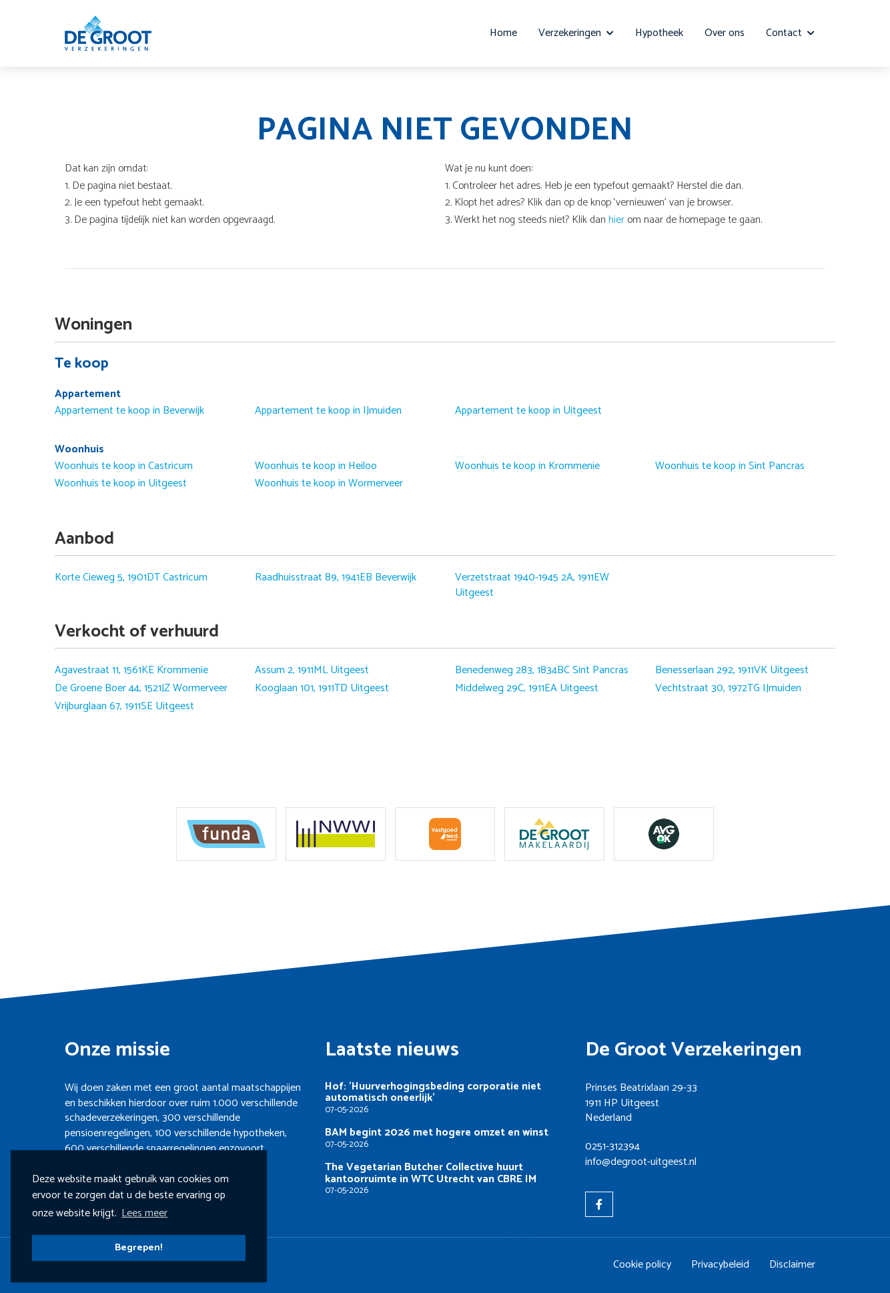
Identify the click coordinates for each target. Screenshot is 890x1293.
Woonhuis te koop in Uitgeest (121, 483)
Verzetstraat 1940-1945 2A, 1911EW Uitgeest (532, 585)
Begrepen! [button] (139, 1248)
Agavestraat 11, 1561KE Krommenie (131, 670)
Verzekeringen (576, 33)
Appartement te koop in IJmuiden (328, 411)
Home (503, 33)
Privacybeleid (720, 1265)
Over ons (725, 33)
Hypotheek (659, 33)
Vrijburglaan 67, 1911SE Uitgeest (124, 706)
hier (616, 220)
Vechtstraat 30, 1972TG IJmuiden (728, 688)
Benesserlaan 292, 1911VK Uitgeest (732, 670)
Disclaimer (792, 1265)
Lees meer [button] (144, 1213)
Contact (790, 33)
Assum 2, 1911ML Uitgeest (312, 670)
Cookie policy (642, 1265)
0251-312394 (612, 1147)
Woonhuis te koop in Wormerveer (329, 483)
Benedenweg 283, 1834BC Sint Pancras (541, 670)
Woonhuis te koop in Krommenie (527, 466)
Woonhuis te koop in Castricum (124, 466)
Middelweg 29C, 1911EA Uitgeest (526, 688)
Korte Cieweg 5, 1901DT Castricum (131, 577)
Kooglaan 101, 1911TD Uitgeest (322, 688)
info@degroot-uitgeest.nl (641, 1162)
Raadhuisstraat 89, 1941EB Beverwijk (335, 577)
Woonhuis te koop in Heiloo (316, 466)
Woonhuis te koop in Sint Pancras (730, 466)
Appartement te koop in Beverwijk (129, 411)
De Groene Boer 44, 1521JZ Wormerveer (141, 688)
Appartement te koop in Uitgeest (528, 411)
